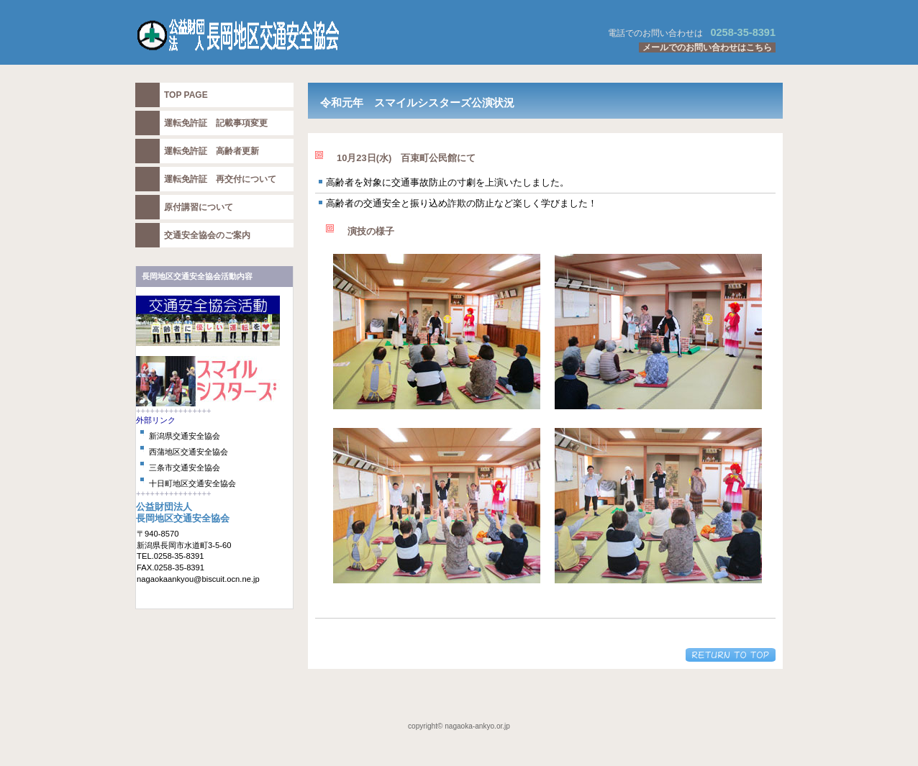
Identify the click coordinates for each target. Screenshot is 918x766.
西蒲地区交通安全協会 (188, 451)
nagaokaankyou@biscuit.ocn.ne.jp (198, 579)
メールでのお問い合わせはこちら (707, 47)
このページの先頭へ (731, 655)
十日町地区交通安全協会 (192, 483)
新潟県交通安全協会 (184, 436)
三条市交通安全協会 (184, 467)
